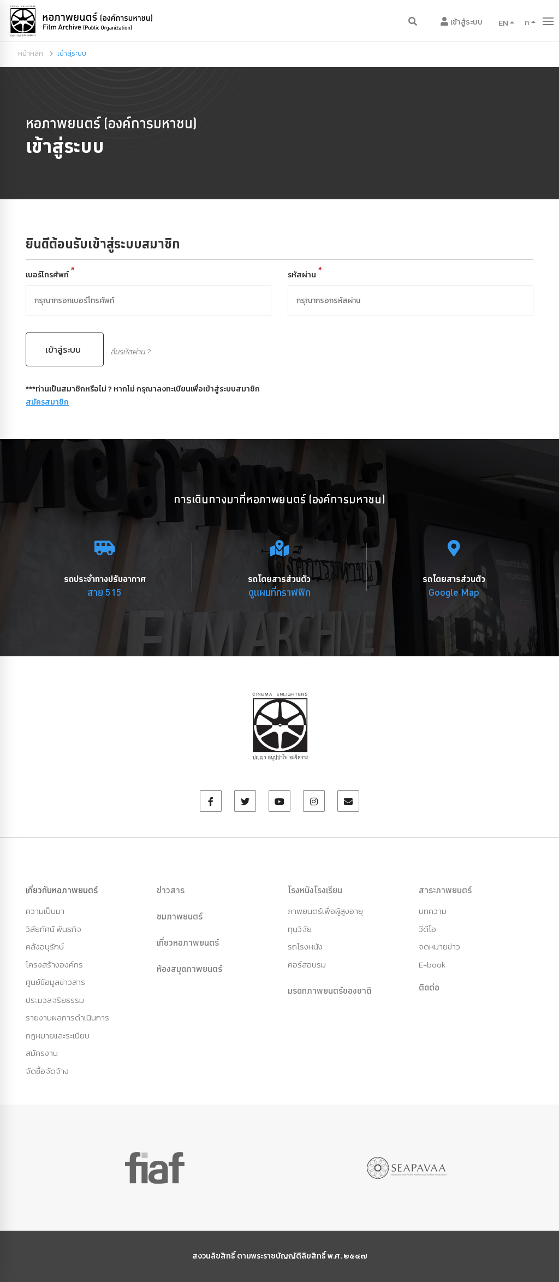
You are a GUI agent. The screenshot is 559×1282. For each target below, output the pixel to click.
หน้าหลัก (30, 53)
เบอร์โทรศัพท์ (50, 275)
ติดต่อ (429, 987)
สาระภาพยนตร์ (445, 890)
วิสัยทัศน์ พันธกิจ (53, 929)
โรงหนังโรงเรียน (315, 890)
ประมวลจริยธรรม (55, 1000)
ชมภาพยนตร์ (180, 916)
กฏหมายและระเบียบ (58, 1035)
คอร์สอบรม (307, 964)
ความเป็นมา (45, 911)
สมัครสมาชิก (47, 402)
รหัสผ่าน (305, 275)
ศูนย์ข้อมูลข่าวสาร (55, 982)
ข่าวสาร (171, 890)
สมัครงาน (42, 1053)
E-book (432, 964)
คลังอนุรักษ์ (45, 946)
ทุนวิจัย (300, 929)
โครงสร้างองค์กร (54, 964)
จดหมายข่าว (439, 946)
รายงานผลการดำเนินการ (67, 1017)
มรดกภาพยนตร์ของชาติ (330, 990)
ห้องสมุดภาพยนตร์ (189, 968)
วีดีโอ (427, 929)
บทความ (433, 911)
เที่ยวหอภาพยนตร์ (188, 942)
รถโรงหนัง (305, 946)
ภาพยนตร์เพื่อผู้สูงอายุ (325, 911)
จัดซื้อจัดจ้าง (47, 1071)
